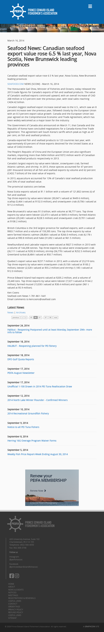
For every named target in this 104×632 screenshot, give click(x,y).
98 (50, 317)
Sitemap (12, 618)
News (10, 312)
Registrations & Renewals (22, 598)
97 (46, 317)
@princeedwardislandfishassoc (23, 566)
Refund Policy (15, 612)
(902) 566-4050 (27, 544)
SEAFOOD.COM (15, 83)
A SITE (91, 626)
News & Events (16, 589)
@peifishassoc (16, 559)
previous (16, 317)
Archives (21, 312)
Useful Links (14, 601)
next (55, 317)
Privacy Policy (15, 609)
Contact (12, 603)
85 (31, 317)
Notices (12, 592)
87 (40, 317)
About (11, 586)
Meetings (13, 595)
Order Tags (14, 606)
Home (11, 583)
